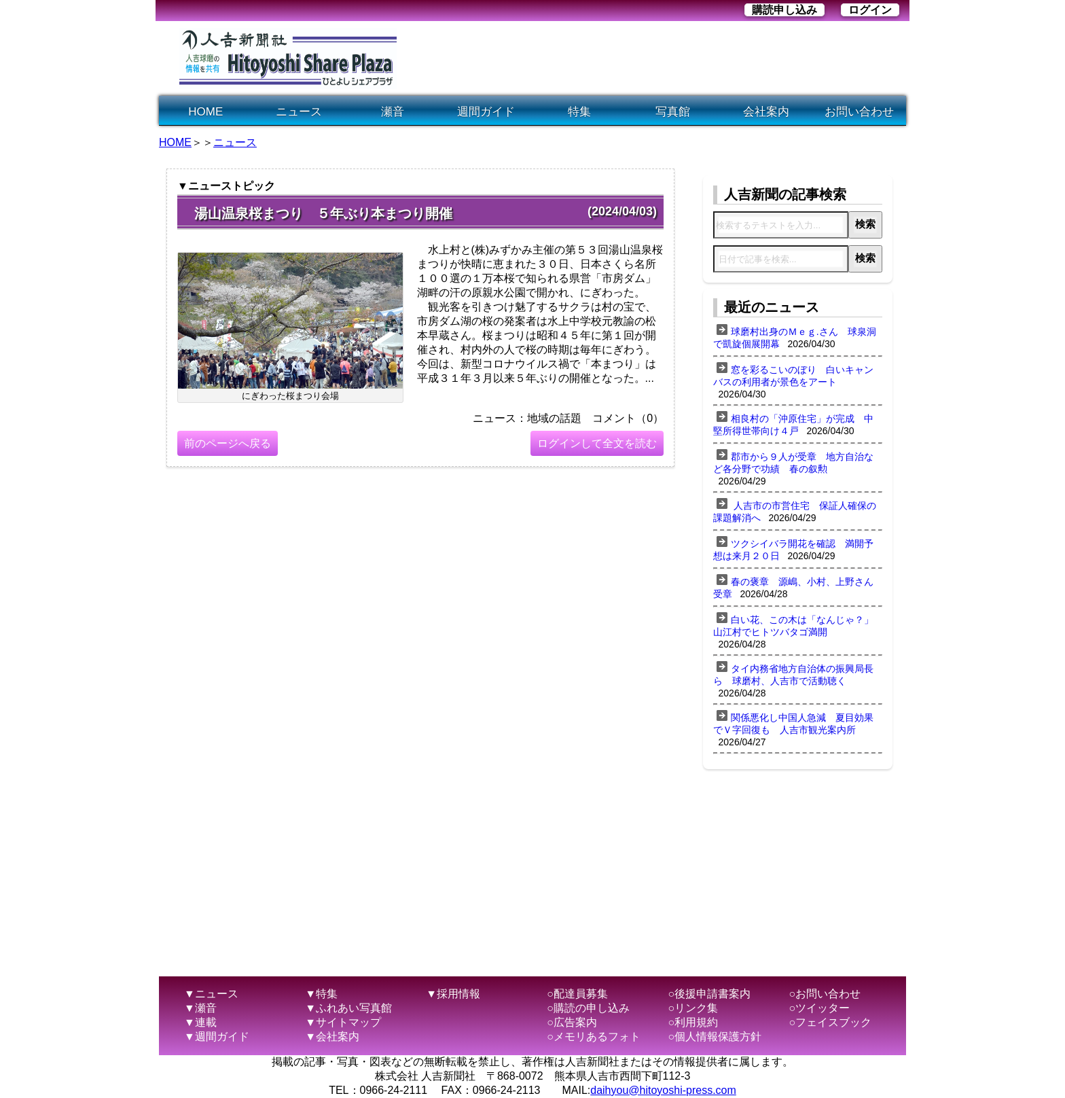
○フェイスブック (830, 1022)
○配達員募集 (577, 993)
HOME (205, 111)
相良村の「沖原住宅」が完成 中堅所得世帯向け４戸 (793, 424)
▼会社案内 (332, 1036)
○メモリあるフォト (593, 1036)
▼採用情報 (453, 993)
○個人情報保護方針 (714, 1036)
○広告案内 (572, 1022)
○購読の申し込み (588, 1008)
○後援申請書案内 (709, 993)
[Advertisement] (657, 58)
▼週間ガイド (216, 1036)
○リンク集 (693, 1008)
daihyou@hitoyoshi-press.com (663, 1090)
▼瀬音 (200, 1008)
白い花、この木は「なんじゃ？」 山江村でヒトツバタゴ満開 (798, 625)
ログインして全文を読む (597, 443)
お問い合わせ (859, 111)
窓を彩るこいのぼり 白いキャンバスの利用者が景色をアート (793, 375)
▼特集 (321, 993)
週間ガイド (486, 111)
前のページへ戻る (227, 443)
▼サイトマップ (343, 1022)
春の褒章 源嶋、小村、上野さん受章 (793, 587)
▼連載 (200, 1022)
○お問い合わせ (825, 993)
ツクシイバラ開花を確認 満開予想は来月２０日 (793, 549)
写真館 (672, 111)
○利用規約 (693, 1022)
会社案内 (766, 111)
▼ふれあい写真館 (348, 1008)
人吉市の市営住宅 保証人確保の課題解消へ (794, 511)
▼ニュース (211, 993)
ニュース (299, 111)
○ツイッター (819, 1008)
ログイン (870, 10)
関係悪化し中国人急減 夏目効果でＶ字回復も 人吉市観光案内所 (793, 723)
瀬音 (392, 111)
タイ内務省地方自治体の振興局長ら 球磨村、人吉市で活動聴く (793, 674)
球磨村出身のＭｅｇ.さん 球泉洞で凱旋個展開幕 (794, 337)
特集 (579, 111)
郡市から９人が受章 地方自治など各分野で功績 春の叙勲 (793, 462)
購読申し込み (784, 10)
